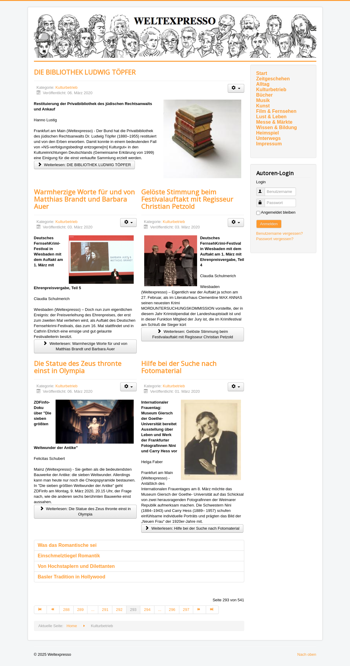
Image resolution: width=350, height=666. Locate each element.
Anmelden (269, 223)
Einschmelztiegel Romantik (69, 555)
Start (261, 73)
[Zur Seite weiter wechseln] (199, 610)
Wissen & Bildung (276, 127)
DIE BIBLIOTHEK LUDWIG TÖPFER (84, 71)
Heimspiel (267, 132)
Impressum (269, 143)
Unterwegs (268, 138)
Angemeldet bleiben (278, 212)
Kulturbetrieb (66, 87)
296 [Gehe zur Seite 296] (172, 609)
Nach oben (306, 654)
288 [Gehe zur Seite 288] (66, 609)
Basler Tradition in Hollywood (71, 576)
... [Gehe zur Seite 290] (92, 609)
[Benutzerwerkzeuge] (236, 88)
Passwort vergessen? (275, 239)
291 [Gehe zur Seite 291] (105, 609)
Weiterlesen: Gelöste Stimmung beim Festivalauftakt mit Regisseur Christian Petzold (192, 334)
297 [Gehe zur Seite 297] (186, 609)
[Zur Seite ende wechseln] (212, 610)
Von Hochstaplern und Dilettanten (76, 566)
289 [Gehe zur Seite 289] (80, 609)
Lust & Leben (271, 116)
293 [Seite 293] (133, 609)
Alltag (262, 84)
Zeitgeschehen (273, 78)
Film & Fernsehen (276, 111)
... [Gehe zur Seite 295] (159, 609)
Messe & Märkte (274, 122)
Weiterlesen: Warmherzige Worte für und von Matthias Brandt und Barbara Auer (85, 346)
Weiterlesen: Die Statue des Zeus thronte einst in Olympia (85, 511)
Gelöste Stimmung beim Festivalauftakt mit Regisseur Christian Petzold (187, 199)
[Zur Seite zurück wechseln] (53, 610)
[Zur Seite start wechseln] (40, 610)
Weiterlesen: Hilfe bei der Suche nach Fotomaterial (192, 528)
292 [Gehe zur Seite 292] (119, 609)
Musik (263, 100)
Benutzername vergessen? (279, 233)
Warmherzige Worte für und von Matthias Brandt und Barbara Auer (84, 199)
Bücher (264, 95)
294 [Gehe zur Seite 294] (147, 609)
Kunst (263, 105)
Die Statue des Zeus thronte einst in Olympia (77, 367)
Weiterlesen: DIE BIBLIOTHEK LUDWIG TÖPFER (84, 165)
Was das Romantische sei (67, 545)
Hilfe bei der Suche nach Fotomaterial (179, 367)
